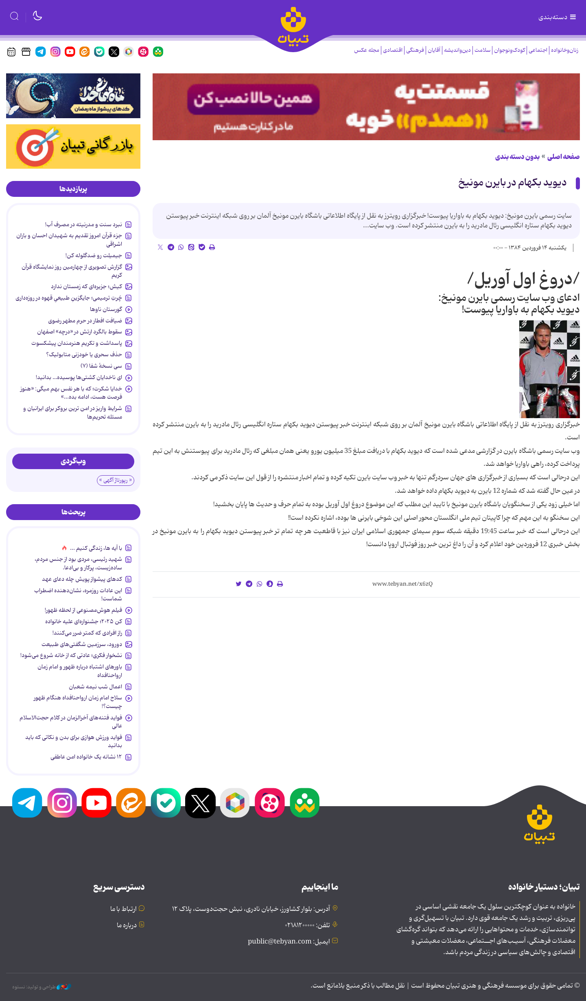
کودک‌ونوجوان (509, 50)
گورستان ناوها (106, 309)
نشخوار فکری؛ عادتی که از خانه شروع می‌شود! (71, 655)
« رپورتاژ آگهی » (115, 480)
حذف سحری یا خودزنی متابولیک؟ (84, 354)
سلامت (482, 50)
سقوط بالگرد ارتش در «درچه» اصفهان (79, 331)
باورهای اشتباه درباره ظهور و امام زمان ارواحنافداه (79, 670)
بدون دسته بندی (517, 157)
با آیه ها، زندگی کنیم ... (96, 548)
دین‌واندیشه (457, 50)
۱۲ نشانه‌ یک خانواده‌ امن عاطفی (86, 756)
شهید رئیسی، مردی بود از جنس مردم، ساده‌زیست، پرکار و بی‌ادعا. (78, 563)
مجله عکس (366, 50)
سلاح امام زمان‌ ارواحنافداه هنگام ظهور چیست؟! (78, 701)
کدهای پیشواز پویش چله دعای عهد (82, 579)
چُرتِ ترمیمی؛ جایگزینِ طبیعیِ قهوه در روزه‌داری (68, 297)
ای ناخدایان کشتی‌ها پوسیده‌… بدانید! (79, 377)
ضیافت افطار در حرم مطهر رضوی (85, 320)
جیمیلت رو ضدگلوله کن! (94, 255)
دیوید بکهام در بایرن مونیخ (512, 183)
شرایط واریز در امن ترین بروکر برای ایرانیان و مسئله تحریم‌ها (72, 412)
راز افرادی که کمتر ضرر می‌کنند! (87, 632)
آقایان (434, 50)
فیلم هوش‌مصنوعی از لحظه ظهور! (83, 610)
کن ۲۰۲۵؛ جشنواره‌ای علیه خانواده (83, 621)
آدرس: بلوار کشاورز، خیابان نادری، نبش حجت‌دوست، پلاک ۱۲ (251, 909)
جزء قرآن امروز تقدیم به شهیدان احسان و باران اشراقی (69, 239)
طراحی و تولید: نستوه (41, 987)
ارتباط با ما (123, 909)
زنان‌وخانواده (564, 50)
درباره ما (127, 925)
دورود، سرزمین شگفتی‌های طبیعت (82, 644)
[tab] (73, 189)
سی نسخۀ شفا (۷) (101, 366)
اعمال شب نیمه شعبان (95, 686)
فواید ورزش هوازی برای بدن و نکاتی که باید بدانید (73, 741)
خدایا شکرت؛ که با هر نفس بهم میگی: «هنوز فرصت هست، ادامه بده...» (71, 392)
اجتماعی (538, 50)
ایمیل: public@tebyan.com (289, 942)
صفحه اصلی (563, 157)
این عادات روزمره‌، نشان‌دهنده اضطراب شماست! (78, 594)
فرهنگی (415, 50)
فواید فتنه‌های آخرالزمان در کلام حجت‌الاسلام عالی (71, 721)
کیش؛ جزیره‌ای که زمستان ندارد (86, 286)
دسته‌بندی (557, 17)
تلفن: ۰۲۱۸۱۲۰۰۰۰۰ (307, 925)
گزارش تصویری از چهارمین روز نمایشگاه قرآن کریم (72, 271)
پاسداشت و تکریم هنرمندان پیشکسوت (76, 343)
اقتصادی (392, 50)
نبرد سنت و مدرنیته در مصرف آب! (83, 224)
